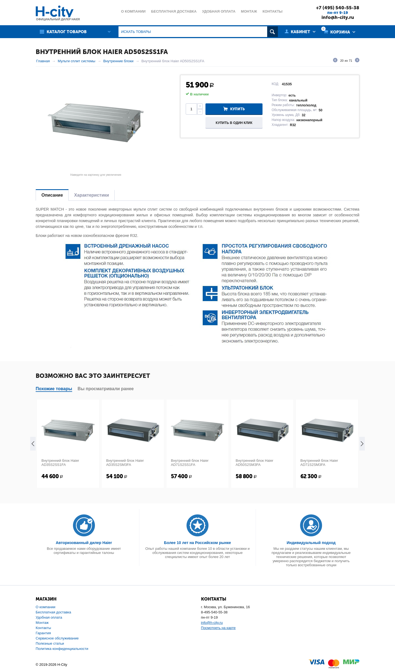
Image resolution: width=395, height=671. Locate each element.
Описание (52, 195)
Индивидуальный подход (311, 542)
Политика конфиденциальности (62, 649)
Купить (237, 109)
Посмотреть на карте (218, 628)
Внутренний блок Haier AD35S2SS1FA (60, 462)
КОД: (275, 84)
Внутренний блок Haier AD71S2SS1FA (189, 462)
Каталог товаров (67, 31)
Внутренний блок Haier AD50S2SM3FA (254, 462)
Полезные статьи (50, 643)
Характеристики (91, 195)
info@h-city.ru (337, 17)
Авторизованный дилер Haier (84, 542)
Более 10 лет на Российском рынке (197, 542)
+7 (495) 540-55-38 (337, 7)
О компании (45, 607)
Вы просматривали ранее (106, 388)
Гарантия (43, 633)
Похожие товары (54, 388)
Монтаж (42, 623)
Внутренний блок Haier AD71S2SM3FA (319, 462)
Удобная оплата (49, 617)
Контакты (43, 628)
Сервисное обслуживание (57, 638)
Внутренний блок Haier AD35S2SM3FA (125, 462)
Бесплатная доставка (53, 612)
